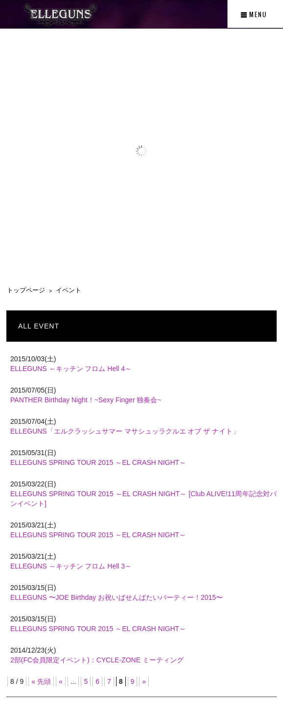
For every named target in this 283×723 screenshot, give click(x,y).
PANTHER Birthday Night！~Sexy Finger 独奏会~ (86, 400)
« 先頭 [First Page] (41, 681)
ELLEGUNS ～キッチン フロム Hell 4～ (71, 368)
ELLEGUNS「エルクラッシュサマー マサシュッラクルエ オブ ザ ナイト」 (124, 431)
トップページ (26, 290)
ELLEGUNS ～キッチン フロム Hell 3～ (71, 566)
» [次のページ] (144, 681)
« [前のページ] (61, 681)
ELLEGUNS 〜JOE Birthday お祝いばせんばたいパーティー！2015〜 (116, 597)
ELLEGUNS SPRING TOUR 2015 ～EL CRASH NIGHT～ (98, 462)
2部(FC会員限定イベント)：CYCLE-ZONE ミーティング (97, 660)
